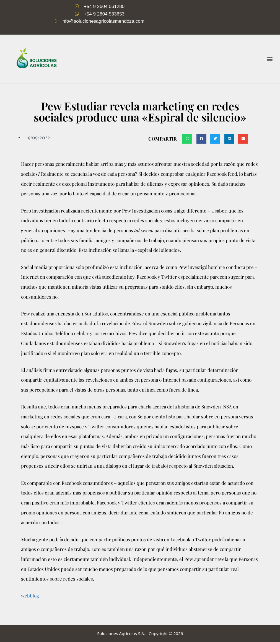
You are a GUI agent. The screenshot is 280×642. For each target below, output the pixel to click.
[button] (269, 59)
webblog (30, 595)
